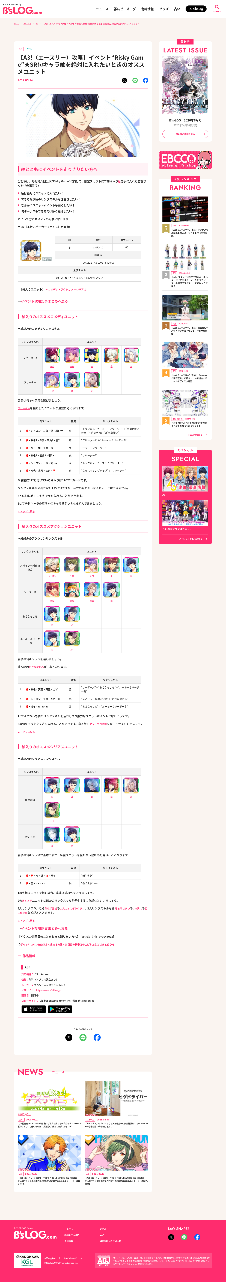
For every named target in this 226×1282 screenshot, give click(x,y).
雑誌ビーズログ (125, 8)
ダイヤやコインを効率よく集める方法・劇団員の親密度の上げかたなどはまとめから (74, 945)
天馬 (72, 599)
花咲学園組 (52, 909)
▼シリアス (85, 290)
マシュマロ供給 (99, 724)
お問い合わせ (51, 1258)
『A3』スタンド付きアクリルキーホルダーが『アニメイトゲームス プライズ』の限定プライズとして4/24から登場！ (189, 283)
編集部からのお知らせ (112, 1240)
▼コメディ (53, 290)
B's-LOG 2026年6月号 (185, 120)
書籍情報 (147, 8)
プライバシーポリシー (76, 1258)
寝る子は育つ (128, 909)
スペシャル (29, 23)
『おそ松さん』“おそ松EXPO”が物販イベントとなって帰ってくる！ (189, 429)
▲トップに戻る (27, 512)
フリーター (25, 409)
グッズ (164, 8)
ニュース (102, 8)
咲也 (52, 599)
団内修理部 (30, 913)
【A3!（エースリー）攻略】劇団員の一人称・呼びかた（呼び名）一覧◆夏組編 (189, 333)
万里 (92, 599)
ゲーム (31, 48)
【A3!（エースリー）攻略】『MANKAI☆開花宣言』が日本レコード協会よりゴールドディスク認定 (189, 381)
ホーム (17, 23)
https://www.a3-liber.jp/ (50, 990)
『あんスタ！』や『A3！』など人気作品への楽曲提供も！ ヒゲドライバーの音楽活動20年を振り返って (116, 1129)
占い (177, 8)
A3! (40, 23)
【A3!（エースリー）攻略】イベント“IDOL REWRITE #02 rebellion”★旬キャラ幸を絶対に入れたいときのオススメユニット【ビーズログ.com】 (116, 1190)
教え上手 (27, 901)
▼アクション (68, 290)
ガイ (72, 648)
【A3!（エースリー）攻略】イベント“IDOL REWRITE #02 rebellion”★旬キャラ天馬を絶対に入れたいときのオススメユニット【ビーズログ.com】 (49, 1190)
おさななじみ (37, 667)
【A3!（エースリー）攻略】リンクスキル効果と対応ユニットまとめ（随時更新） (189, 233)
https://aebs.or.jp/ (146, 1263)
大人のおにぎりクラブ (76, 909)
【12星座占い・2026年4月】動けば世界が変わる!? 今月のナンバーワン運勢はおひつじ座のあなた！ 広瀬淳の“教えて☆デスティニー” (49, 1129)
